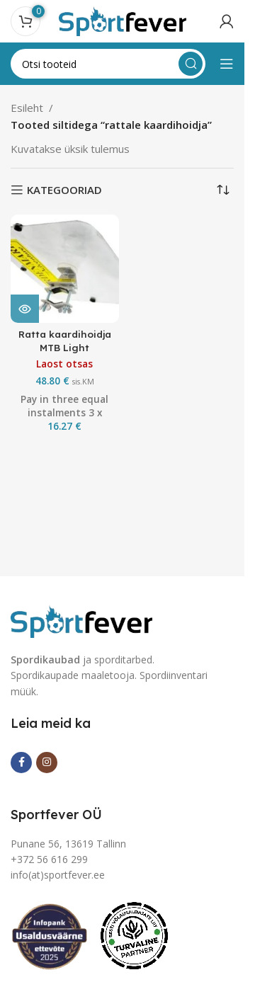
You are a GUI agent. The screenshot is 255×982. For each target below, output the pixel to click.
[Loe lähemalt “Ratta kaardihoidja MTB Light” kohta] (25, 309)
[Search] (108, 64)
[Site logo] (122, 20)
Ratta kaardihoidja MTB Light (64, 340)
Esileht (27, 108)
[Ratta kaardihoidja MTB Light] (65, 269)
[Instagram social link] (46, 762)
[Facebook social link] (21, 762)
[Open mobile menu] (226, 64)
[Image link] (81, 619)
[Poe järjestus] (223, 189)
